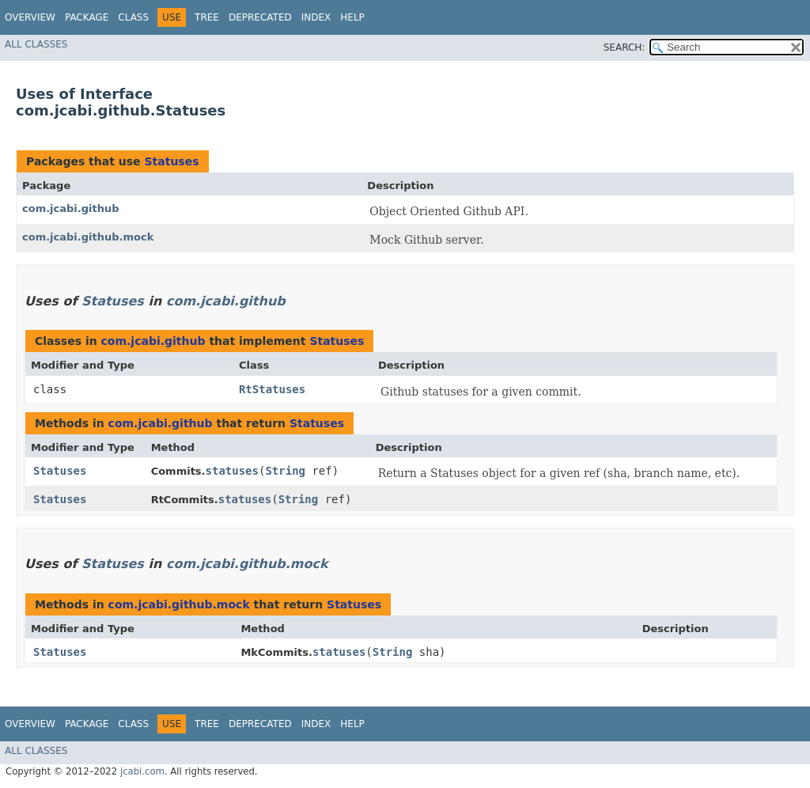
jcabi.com (142, 771)
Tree (207, 17)
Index (316, 17)
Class (133, 17)
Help (352, 17)
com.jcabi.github (70, 208)
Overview (30, 17)
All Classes (36, 44)
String (285, 470)
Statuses (171, 161)
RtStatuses (272, 389)
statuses (232, 470)
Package (86, 17)
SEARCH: (624, 47)
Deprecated (260, 17)
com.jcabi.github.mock (87, 237)
